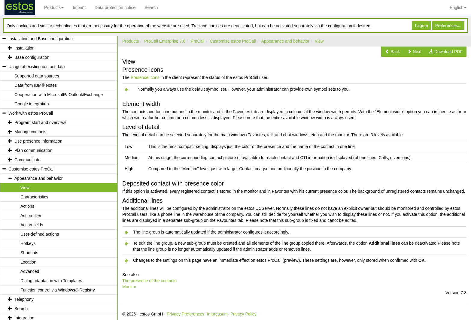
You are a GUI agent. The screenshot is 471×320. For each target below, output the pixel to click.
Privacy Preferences (185, 314)
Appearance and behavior (285, 41)
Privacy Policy (243, 314)
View (319, 41)
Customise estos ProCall (233, 41)
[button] (392, 52)
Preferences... (448, 25)
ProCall (198, 41)
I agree (421, 25)
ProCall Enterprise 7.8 (164, 41)
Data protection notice (115, 7)
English (458, 7)
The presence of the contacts (149, 280)
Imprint (79, 7)
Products (54, 7)
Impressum (217, 314)
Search (151, 7)
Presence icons (145, 77)
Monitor (129, 286)
